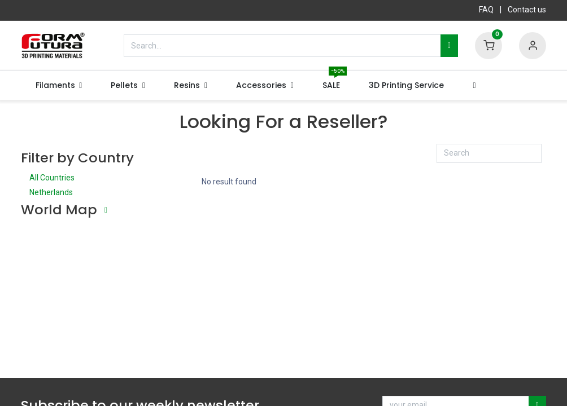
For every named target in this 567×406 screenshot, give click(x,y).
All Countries (80, 179)
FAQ (486, 9)
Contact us (527, 9)
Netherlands (80, 193)
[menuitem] (331, 85)
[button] (474, 85)
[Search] (449, 45)
